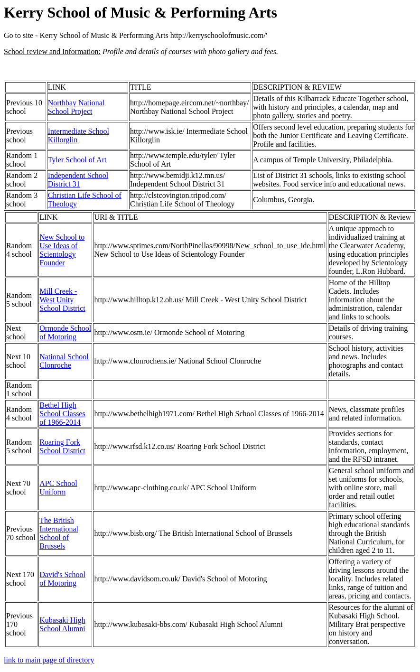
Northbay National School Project (76, 107)
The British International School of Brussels (58, 533)
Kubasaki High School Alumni (62, 624)
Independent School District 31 (78, 179)
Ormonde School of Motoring (65, 332)
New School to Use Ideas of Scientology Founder (61, 250)
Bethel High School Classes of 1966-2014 (62, 413)
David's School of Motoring (62, 578)
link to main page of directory (49, 660)
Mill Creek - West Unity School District (62, 299)
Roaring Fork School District (62, 446)
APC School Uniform (58, 487)
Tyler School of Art (77, 160)
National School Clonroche (64, 361)
